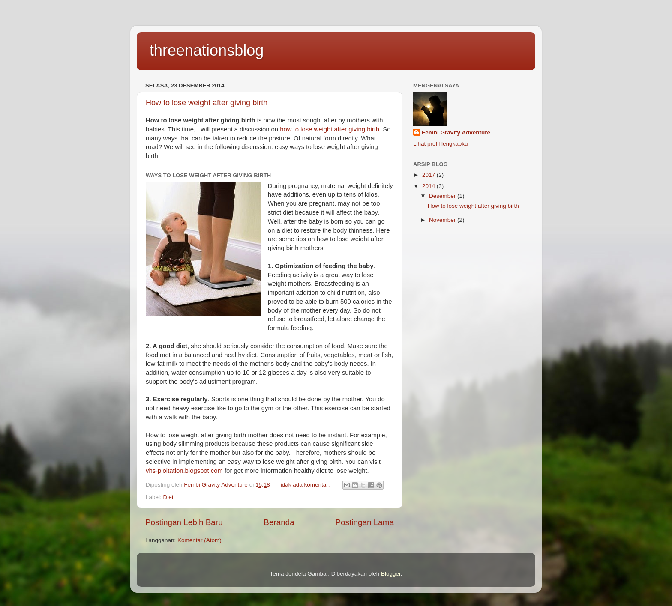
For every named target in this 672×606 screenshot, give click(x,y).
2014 (429, 186)
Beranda (279, 522)
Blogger (391, 573)
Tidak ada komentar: (304, 484)
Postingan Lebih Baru (184, 522)
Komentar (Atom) (199, 540)
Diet (168, 497)
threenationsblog (207, 50)
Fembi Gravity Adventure (456, 132)
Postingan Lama (364, 522)
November (443, 220)
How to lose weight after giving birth (206, 103)
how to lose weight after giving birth (329, 129)
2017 (429, 175)
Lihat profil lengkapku (440, 143)
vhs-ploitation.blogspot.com (184, 470)
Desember (443, 196)
